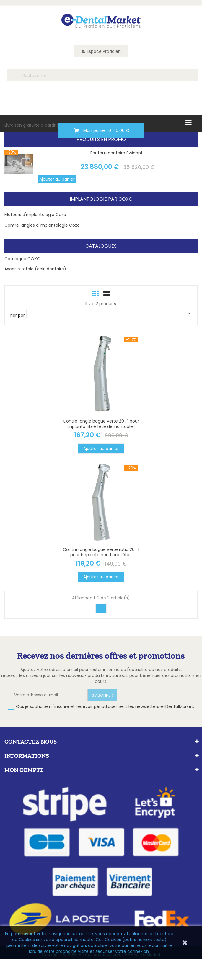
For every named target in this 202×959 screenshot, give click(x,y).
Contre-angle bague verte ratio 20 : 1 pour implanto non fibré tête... (101, 552)
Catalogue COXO (22, 259)
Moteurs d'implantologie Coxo (35, 214)
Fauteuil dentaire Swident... (117, 153)
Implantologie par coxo (101, 199)
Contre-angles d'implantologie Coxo (42, 225)
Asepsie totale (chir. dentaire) (35, 269)
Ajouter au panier (57, 179)
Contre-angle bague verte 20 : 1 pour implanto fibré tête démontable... (101, 423)
